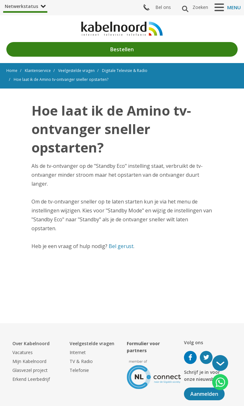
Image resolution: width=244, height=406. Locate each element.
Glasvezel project (30, 370)
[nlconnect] (154, 374)
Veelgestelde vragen (92, 343)
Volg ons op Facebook (190, 357)
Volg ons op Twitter (206, 357)
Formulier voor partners (143, 346)
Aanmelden (204, 393)
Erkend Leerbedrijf (31, 379)
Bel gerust (121, 246)
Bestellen (122, 49)
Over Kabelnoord (31, 343)
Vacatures (22, 352)
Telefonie (79, 370)
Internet (78, 352)
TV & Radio (81, 361)
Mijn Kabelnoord (29, 361)
